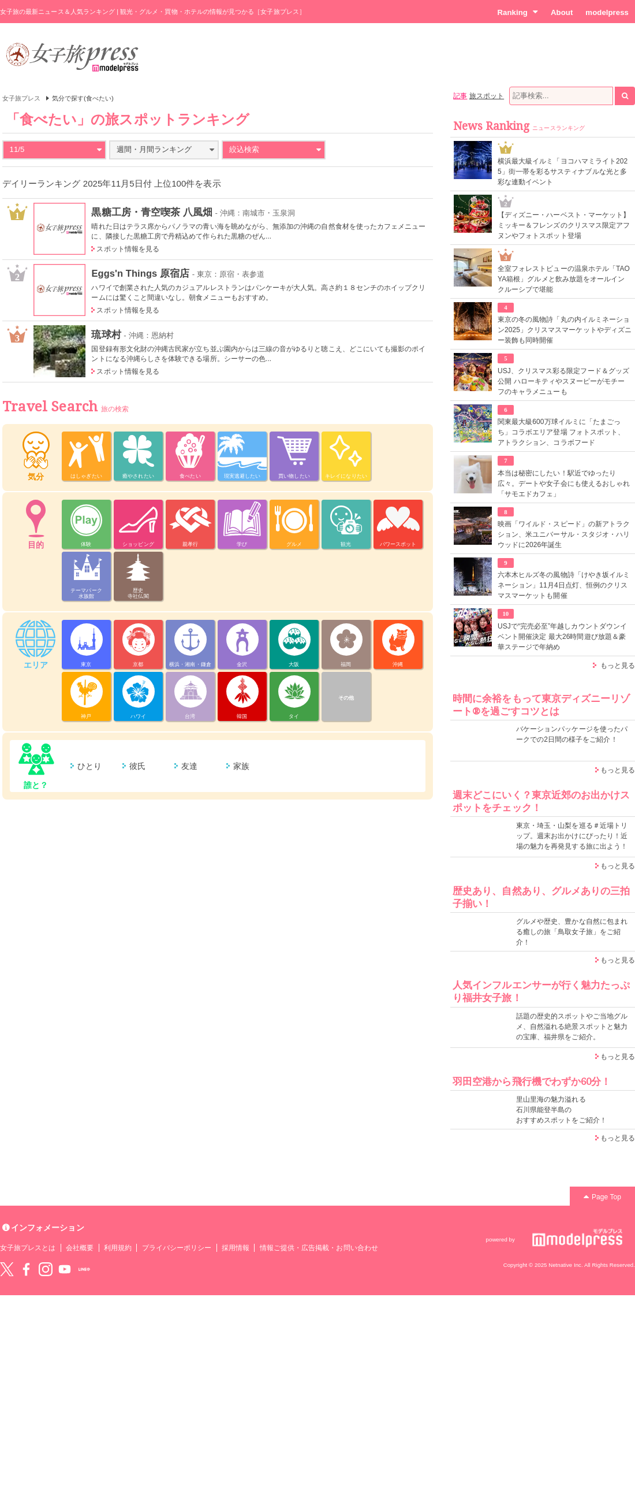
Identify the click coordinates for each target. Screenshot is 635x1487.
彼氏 (137, 766)
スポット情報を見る (127, 249)
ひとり (89, 766)
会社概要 (80, 1248)
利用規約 (118, 1248)
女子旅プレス (21, 98)
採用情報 (235, 1248)
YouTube (65, 1269)
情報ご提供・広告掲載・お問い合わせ (319, 1248)
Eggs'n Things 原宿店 (140, 273)
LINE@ (84, 1269)
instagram (46, 1269)
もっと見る (617, 665)
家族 (241, 766)
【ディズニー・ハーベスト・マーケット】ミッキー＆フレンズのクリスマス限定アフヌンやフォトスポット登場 (564, 225)
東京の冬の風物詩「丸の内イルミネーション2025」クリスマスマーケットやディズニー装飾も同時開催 (565, 329)
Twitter (7, 1269)
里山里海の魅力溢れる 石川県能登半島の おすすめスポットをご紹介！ (561, 1109)
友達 (189, 766)
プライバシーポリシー (177, 1248)
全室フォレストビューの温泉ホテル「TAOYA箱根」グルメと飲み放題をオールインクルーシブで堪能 (564, 279)
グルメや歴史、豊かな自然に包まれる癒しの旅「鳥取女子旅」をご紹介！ (571, 931)
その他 (346, 698)
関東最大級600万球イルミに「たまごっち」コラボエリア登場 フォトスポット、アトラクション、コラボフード (561, 432)
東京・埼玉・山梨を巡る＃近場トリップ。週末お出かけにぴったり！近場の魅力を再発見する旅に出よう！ (571, 835)
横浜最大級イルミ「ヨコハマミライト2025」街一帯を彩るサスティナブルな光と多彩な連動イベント (562, 171)
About (562, 12)
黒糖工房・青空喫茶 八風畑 (151, 212)
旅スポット (486, 96)
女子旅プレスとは (27, 1248)
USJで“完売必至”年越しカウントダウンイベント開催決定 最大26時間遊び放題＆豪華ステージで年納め (562, 636)
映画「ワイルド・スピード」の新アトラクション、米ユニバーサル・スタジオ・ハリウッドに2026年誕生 (564, 534)
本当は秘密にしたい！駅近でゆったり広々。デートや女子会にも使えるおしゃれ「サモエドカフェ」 (564, 483)
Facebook (26, 1269)
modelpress (607, 12)
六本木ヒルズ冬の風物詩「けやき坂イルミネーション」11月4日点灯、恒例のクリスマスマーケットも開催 (564, 585)
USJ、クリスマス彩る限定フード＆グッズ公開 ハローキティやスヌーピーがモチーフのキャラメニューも (563, 381)
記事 (460, 96)
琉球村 (106, 334)
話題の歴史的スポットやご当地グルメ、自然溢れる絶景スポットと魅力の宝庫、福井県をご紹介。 (571, 1026)
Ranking (517, 12)
